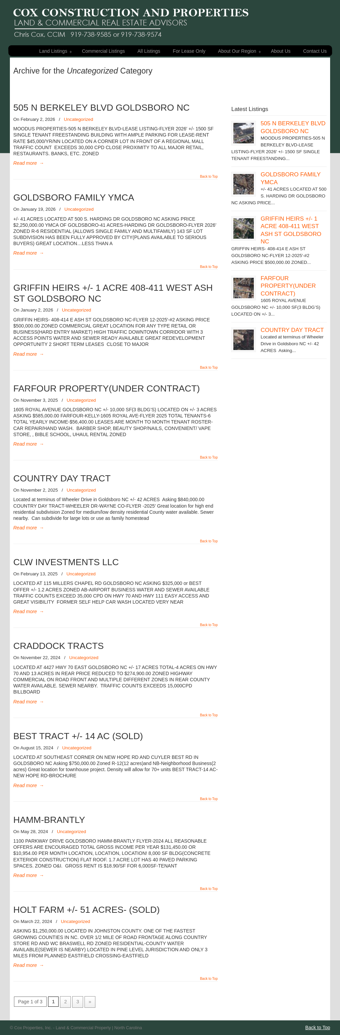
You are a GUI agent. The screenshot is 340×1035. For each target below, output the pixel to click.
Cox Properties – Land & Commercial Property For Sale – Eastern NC (130, 19)
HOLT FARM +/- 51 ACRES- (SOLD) (86, 910)
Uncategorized (78, 119)
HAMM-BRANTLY (49, 820)
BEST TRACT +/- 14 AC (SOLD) (78, 736)
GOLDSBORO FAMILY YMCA (73, 197)
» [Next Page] (90, 1001)
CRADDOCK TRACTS (58, 646)
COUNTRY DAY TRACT (62, 478)
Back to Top (209, 176)
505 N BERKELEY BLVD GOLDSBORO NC (101, 107)
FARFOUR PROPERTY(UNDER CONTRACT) (106, 388)
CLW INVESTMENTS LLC (66, 562)
